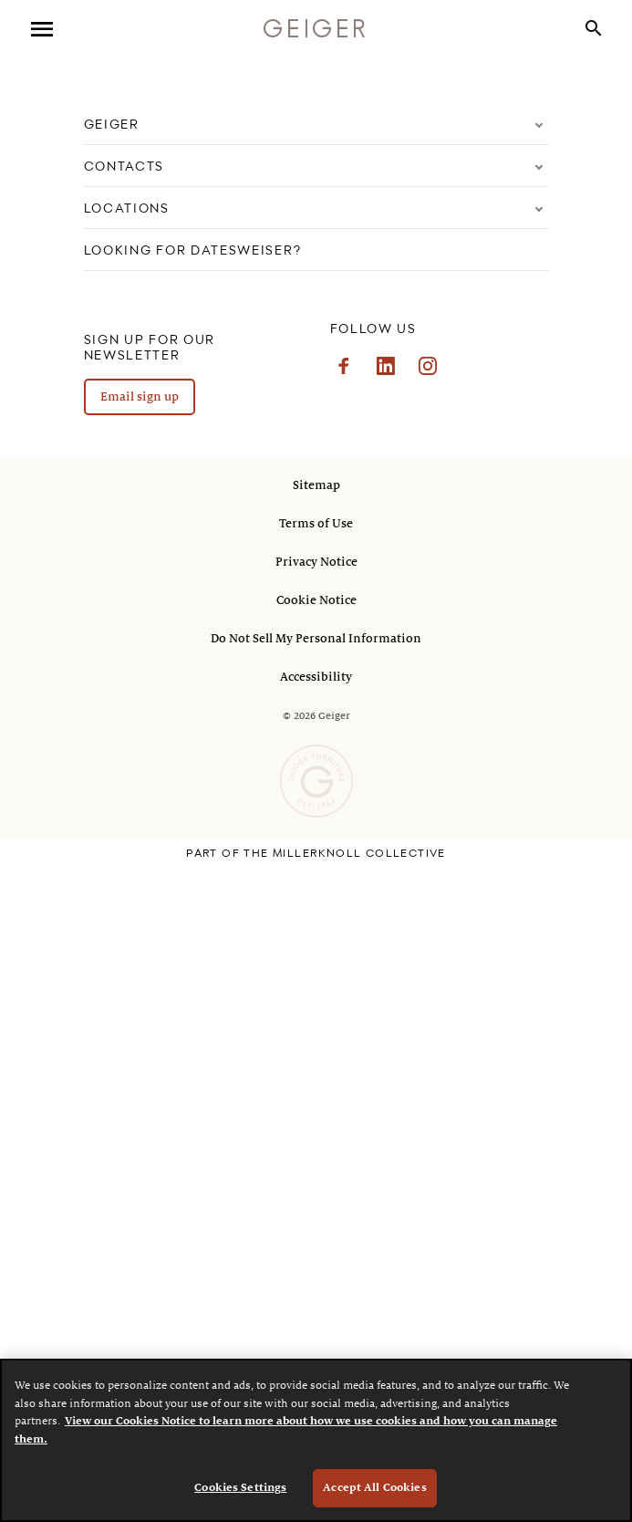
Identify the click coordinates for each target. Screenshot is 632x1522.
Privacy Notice (316, 562)
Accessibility (316, 677)
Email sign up (139, 397)
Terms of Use (316, 523)
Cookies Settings (240, 1488)
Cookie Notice (316, 600)
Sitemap (316, 485)
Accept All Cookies (374, 1488)
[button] (594, 29)
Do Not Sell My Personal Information (316, 638)
